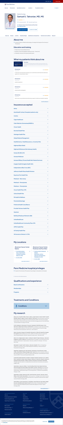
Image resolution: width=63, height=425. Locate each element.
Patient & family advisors (27, 400)
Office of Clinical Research (28, 407)
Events (41, 400)
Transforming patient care (9, 398)
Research (53, 35)
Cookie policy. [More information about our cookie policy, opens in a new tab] (5, 422)
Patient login (58, 1)
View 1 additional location (21, 26)
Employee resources (26, 412)
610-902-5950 (19, 257)
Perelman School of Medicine (46, 414)
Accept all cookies (51, 421)
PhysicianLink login (9, 407)
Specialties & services (21, 7)
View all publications (45, 388)
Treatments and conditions (46, 35)
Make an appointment (22, 29)
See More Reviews (45, 101)
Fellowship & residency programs (46, 412)
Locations (30, 7)
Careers (42, 405)
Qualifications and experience (33, 35)
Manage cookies (45, 421)
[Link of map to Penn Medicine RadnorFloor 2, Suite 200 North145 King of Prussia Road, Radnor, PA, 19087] (29, 251)
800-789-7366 (48, 1)
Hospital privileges (23, 35)
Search (56, 7)
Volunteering (25, 396)
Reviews (11, 35)
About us (6, 394)
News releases (42, 396)
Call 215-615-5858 (33, 29)
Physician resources (8, 409)
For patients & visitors (40, 7)
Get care (6, 7)
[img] (30, 19)
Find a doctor (12, 7)
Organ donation (26, 398)
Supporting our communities (10, 400)
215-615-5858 (37, 258)
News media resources (44, 398)
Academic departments (45, 410)
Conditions (21, 306)
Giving (24, 394)
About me (7, 35)
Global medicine (8, 414)
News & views (42, 394)
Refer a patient (7, 405)
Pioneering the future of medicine (11, 396)
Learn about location (25, 261)
